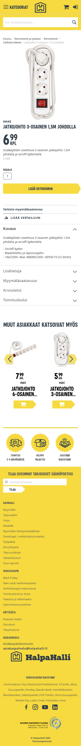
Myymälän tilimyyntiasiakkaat (21, 531)
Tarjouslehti (10, 515)
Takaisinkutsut (12, 558)
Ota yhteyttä (11, 547)
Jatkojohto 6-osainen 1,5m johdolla (23, 396)
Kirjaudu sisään (12, 619)
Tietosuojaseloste (42, 741)
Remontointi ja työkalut (28, 38)
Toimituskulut (15, 299)
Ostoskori (9, 624)
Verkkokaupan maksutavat (19, 588)
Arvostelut (12, 290)
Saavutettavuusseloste (17, 604)
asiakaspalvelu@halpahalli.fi (25, 648)
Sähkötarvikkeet (12, 42)
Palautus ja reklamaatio (17, 599)
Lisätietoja (12, 270)
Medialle (8, 526)
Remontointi (51, 38)
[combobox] (40, 22)
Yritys (6, 520)
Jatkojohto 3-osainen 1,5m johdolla (62, 396)
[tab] (40, 229)
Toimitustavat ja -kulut (16, 594)
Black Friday (10, 578)
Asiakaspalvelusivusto (18, 644)
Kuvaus (9, 228)
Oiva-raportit (11, 563)
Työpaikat (9, 542)
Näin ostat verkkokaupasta (19, 583)
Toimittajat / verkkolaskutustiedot (23, 536)
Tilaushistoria (11, 630)
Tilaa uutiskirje (12, 552)
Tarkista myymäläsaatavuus (23, 209)
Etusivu (7, 38)
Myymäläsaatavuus (20, 280)
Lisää (6, 158)
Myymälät (9, 510)
